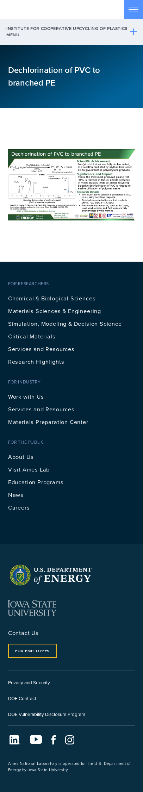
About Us (21, 457)
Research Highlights (36, 361)
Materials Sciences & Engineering (54, 311)
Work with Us (26, 396)
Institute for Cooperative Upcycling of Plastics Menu (67, 31)
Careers (19, 507)
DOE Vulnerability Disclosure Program (46, 714)
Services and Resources (41, 349)
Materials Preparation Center (48, 422)
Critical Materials (32, 336)
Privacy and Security (29, 682)
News (16, 495)
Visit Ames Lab (29, 469)
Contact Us (23, 633)
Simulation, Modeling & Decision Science (65, 323)
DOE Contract (22, 698)
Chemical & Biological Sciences (52, 298)
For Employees (32, 651)
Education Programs (36, 482)
